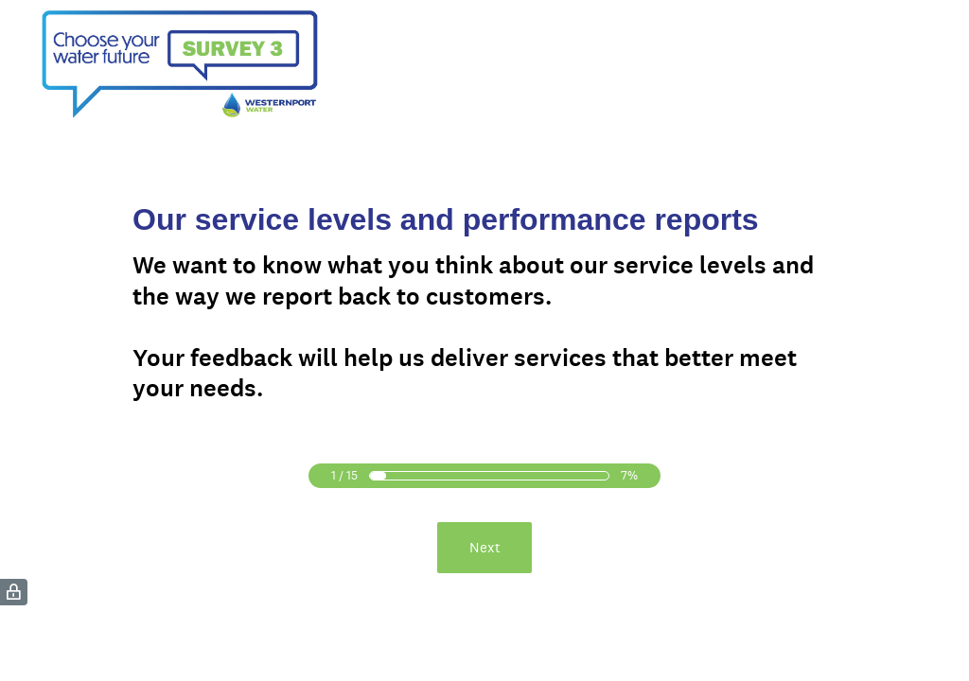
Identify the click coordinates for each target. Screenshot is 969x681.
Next (485, 547)
